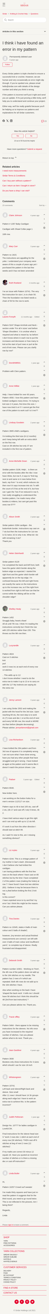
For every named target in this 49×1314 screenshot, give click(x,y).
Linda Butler (14, 1173)
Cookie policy (10, 1282)
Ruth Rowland (15, 283)
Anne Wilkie (14, 386)
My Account (9, 1275)
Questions (34, 14)
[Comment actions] (44, 227)
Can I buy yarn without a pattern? (16, 181)
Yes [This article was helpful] (17, 136)
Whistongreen (15, 1077)
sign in (10, 1225)
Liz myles (13, 850)
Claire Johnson (15, 215)
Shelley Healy (15, 609)
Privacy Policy (10, 1280)
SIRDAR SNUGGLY (10, 1255)
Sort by (43, 205)
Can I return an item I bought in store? (19, 185)
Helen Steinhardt (16, 553)
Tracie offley (14, 1017)
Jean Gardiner (15, 1050)
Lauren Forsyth (9, 317)
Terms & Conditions (12, 1278)
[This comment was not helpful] (44, 223)
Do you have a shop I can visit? (16, 190)
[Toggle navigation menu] (3, 4)
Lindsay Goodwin (16, 422)
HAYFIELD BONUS (10, 1261)
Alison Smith (14, 517)
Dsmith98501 (15, 363)
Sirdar (4, 14)
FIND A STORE (11, 1288)
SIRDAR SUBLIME (10, 1257)
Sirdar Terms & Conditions (13, 175)
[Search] (24, 20)
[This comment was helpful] (44, 214)
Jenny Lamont (15, 700)
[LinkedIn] (11, 121)
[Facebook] (3, 121)
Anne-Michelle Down (18, 461)
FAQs (6, 1273)
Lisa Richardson (16, 740)
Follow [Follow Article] (7, 65)
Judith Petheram (16, 1117)
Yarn (6, 1241)
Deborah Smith (15, 960)
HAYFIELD (7, 1259)
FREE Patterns (10, 1243)
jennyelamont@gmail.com (27, 727)
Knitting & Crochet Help (19, 14)
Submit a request (34, 149)
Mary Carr (13, 246)
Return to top (9, 157)
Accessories (9, 1245)
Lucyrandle (14, 645)
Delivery (7, 1271)
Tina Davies (14, 919)
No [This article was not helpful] (31, 136)
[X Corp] (7, 121)
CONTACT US (10, 1293)
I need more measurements (14, 171)
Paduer (12, 779)
